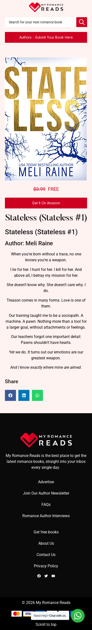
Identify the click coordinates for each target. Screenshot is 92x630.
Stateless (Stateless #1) (46, 218)
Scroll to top (46, 624)
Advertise (46, 482)
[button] (10, 395)
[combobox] (40, 22)
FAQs (46, 504)
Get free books (46, 532)
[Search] (81, 22)
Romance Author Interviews (46, 515)
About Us (46, 543)
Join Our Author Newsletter (46, 493)
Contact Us (46, 554)
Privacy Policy (46, 566)
